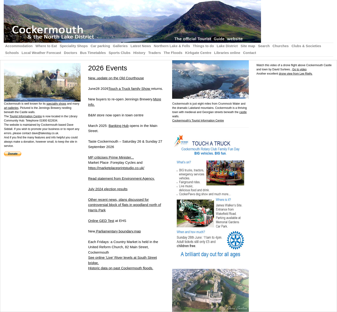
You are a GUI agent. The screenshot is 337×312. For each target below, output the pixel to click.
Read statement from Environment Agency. (121, 178)
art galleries (11, 108)
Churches (280, 46)
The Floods (173, 53)
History (139, 53)
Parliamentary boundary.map (118, 231)
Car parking (100, 46)
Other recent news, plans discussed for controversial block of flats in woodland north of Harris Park (124, 205)
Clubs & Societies (306, 46)
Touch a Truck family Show (129, 89)
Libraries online (227, 53)
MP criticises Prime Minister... (111, 157)
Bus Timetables (93, 53)
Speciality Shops (74, 46)
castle (242, 112)
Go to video (299, 69)
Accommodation (19, 46)
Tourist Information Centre (26, 116)
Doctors (70, 53)
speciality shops (56, 103)
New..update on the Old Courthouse (116, 78)
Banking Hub (119, 126)
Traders (154, 53)
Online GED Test (101, 221)
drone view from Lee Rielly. (295, 73)
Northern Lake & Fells (172, 46)
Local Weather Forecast (41, 53)
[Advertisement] (295, 108)
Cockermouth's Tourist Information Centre (198, 120)
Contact (249, 53)
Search (264, 46)
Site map (248, 46)
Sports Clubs (119, 53)
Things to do (203, 46)
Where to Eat (46, 46)
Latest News (140, 46)
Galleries (120, 46)
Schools (12, 53)
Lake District (227, 46)
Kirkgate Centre (198, 53)
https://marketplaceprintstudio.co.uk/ (116, 168)
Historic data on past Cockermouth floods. (120, 268)
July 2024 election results (107, 189)
